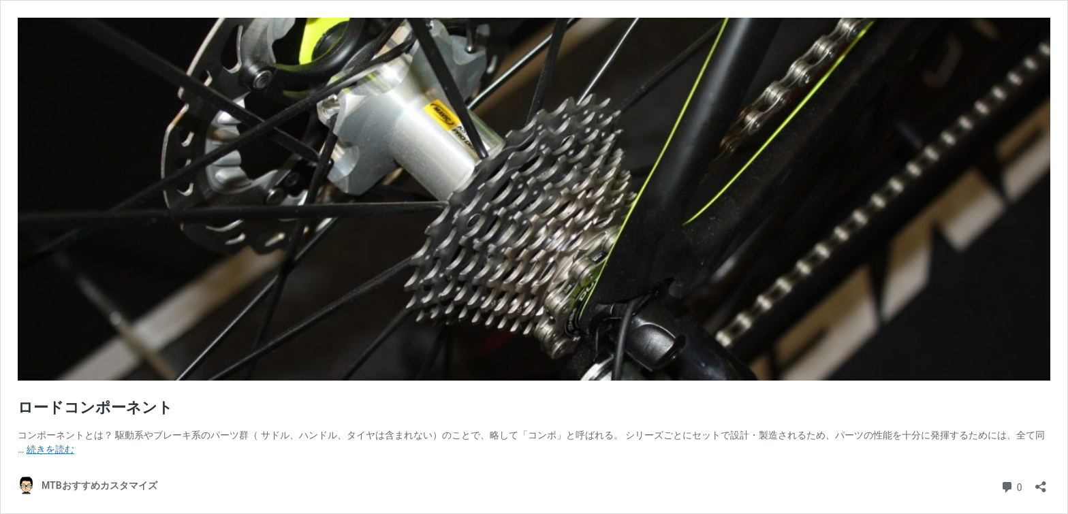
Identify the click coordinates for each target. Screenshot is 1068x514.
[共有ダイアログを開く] (1040, 482)
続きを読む (50, 449)
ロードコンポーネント (95, 407)
